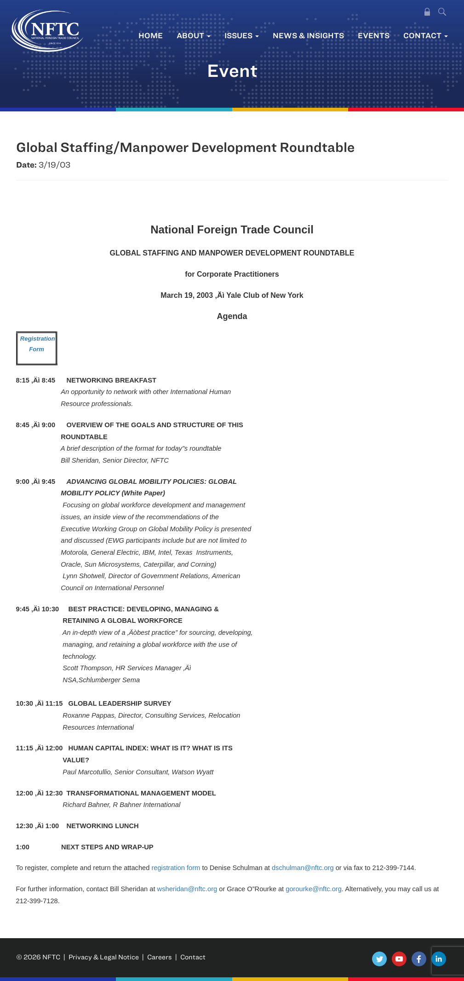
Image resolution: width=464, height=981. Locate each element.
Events (374, 35)
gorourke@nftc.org (314, 889)
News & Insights (308, 35)
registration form (175, 867)
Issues (241, 35)
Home (150, 35)
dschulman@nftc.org (303, 867)
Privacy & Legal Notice (104, 957)
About (194, 35)
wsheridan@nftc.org (187, 889)
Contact (425, 35)
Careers (159, 957)
